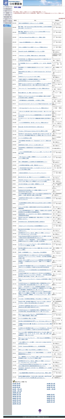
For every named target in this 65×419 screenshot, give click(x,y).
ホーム (7, 6)
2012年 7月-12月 (51, 387)
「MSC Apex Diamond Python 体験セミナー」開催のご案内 (32, 37)
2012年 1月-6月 (16, 387)
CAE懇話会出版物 (7, 23)
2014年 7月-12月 (51, 383)
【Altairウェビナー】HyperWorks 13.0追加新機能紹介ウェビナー (33, 225)
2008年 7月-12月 (17, 394)
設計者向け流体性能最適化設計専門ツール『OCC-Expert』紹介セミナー (35, 321)
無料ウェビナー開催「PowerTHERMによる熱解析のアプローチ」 (34, 349)
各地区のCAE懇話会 (7, 21)
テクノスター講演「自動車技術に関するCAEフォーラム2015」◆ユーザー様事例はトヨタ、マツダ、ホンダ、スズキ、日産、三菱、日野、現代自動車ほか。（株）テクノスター (35, 334)
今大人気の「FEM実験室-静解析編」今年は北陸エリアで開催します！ (35, 298)
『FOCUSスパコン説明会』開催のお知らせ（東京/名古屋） (32, 55)
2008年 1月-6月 (50, 394)
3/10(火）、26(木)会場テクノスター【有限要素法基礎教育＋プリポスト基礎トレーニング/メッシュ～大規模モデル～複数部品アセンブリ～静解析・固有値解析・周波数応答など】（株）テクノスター (35, 288)
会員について (8, 11)
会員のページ (8, 19)
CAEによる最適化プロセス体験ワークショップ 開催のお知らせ (33, 47)
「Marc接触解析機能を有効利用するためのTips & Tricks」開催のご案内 (35, 372)
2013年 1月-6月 (16, 385)
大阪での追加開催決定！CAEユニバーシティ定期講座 (31, 23)
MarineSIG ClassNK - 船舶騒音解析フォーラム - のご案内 (32, 51)
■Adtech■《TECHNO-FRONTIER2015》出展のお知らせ (31, 126)
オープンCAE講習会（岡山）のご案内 (27, 318)
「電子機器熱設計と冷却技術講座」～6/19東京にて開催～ (32, 100)
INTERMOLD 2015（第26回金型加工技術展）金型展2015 (32, 221)
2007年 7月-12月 (17, 396)
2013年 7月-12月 (51, 385)
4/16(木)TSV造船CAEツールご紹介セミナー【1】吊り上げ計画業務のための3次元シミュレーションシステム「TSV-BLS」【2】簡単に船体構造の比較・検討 (35, 256)
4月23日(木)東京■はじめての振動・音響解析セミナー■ (31, 184)
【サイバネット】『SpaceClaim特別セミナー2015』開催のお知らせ (34, 88)
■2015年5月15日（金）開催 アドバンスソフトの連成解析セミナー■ (34, 177)
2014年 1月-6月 (16, 383)
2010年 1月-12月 (17, 391)
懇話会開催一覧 (7, 17)
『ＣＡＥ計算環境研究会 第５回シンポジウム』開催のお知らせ (33, 122)
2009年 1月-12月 (17, 392)
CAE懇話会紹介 (7, 9)
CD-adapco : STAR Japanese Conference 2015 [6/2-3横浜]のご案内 (33, 131)
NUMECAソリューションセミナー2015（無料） (30, 76)
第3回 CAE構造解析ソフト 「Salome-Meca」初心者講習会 (33, 252)
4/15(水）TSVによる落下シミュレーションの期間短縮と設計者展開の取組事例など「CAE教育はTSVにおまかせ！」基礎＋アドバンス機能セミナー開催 (35, 261)
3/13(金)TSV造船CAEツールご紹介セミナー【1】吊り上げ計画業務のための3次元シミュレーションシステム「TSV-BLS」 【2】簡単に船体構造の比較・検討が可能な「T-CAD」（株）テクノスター (35, 275)
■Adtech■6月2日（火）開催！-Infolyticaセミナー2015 (31, 92)
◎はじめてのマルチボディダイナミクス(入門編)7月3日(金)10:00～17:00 (35, 103)
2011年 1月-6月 (51, 389)
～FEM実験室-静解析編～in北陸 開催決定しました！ (31, 165)
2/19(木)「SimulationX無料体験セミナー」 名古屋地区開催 (32, 346)
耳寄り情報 (7, 15)
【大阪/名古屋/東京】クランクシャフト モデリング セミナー (32, 172)
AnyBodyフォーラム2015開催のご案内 (27, 187)
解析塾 (7, 13)
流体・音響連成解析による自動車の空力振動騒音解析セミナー (33, 161)
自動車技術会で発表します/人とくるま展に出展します (31, 144)
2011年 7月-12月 (17, 389)
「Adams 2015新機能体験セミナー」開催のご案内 (30, 42)
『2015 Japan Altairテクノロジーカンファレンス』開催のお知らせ (34, 108)
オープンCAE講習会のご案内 (25, 138)
